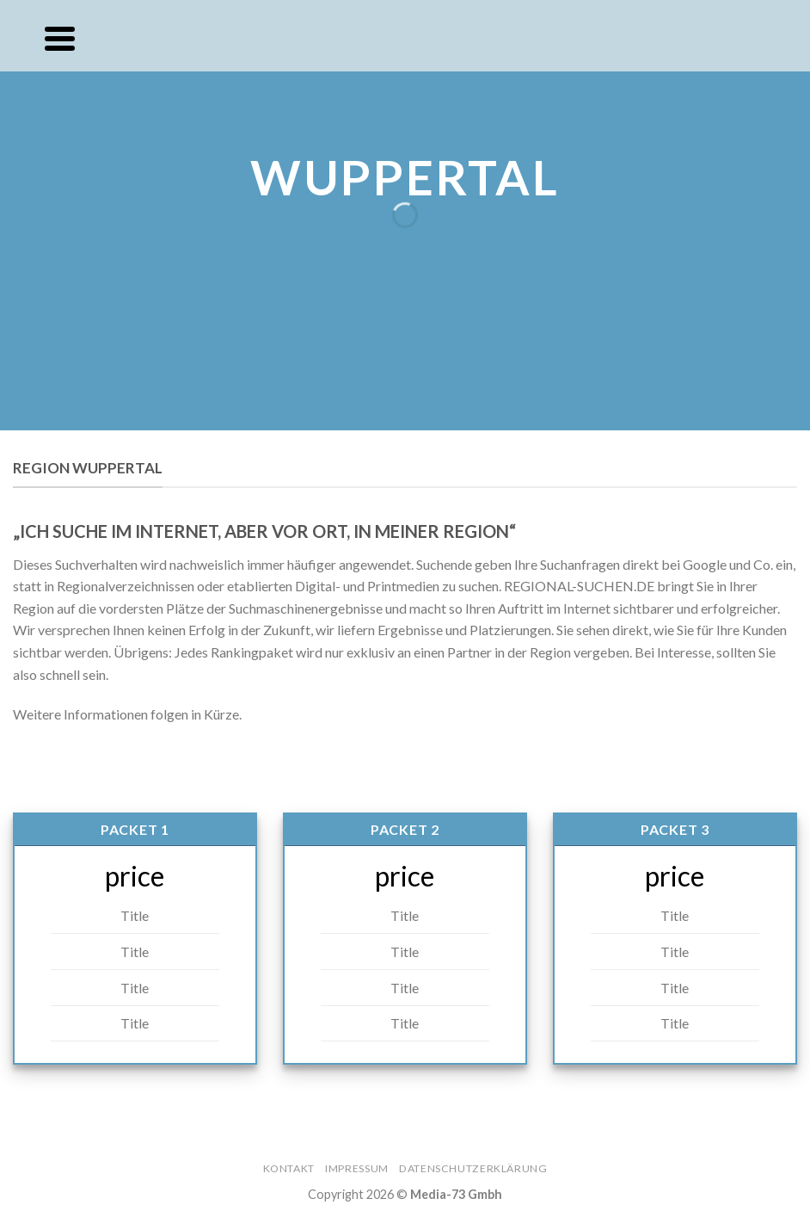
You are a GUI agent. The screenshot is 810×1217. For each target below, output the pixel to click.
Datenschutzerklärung (473, 1168)
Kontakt (289, 1168)
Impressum (357, 1168)
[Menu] (59, 39)
